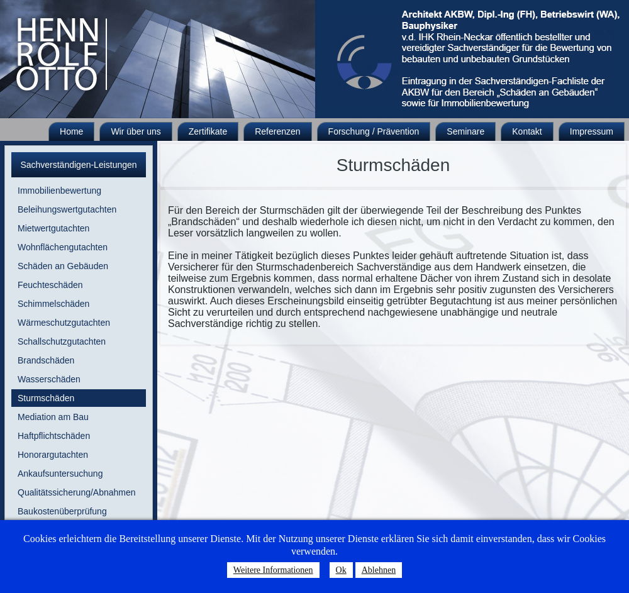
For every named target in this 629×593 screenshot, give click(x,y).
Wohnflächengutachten (63, 247)
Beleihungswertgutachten (67, 209)
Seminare (465, 131)
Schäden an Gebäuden (63, 266)
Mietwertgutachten (53, 228)
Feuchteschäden (50, 285)
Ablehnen (379, 570)
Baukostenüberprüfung (62, 511)
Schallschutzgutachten (62, 341)
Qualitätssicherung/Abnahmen (77, 492)
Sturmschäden (46, 398)
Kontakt (527, 131)
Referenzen (277, 131)
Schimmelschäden (53, 304)
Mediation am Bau (53, 417)
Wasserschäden (49, 379)
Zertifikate (208, 131)
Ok (341, 570)
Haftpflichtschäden (54, 436)
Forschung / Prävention (374, 131)
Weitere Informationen (273, 570)
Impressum (591, 131)
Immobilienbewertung (59, 191)
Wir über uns (135, 131)
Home (71, 131)
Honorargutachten (53, 455)
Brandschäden (46, 360)
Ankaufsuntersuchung (60, 473)
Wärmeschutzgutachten (64, 323)
